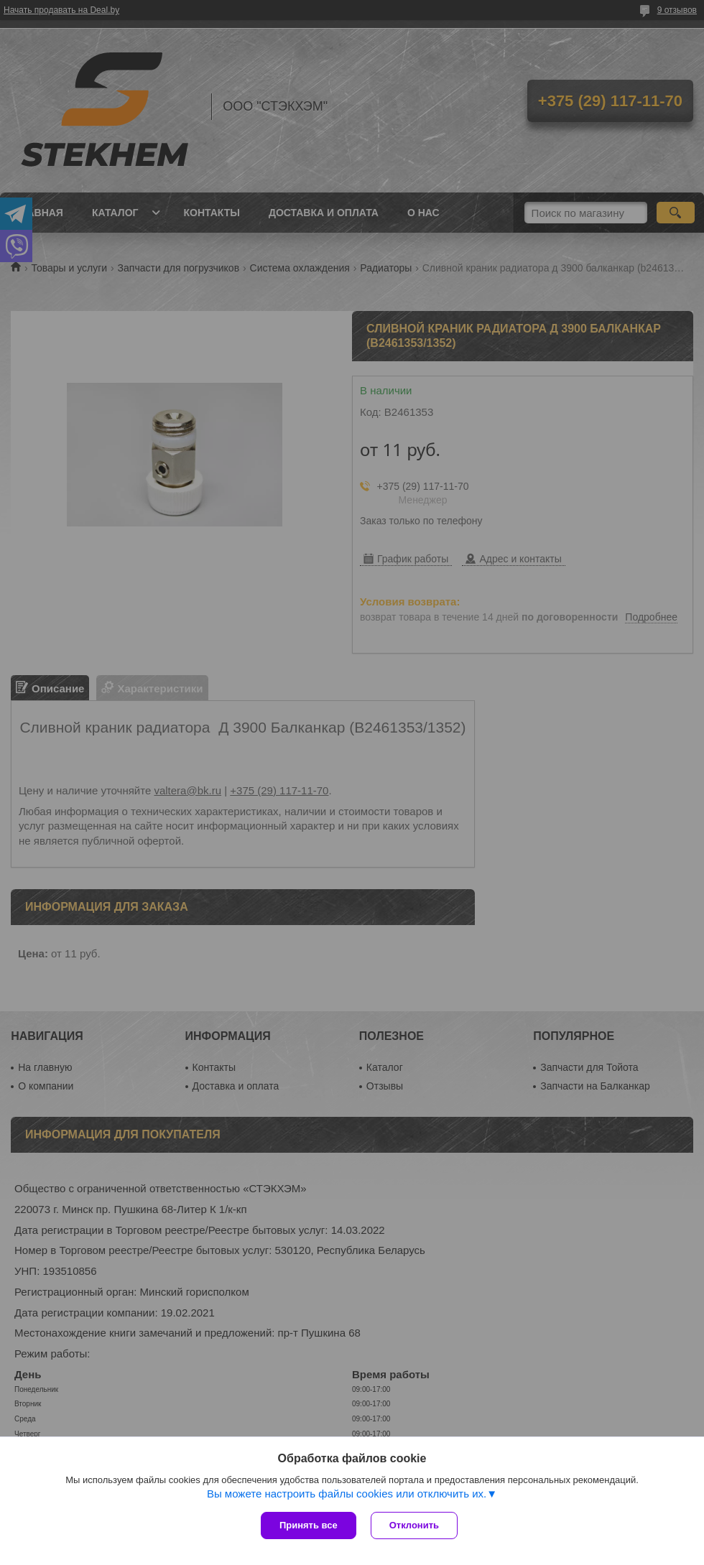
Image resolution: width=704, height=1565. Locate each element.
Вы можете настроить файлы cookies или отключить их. (346, 1493)
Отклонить (414, 1525)
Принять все (308, 1525)
